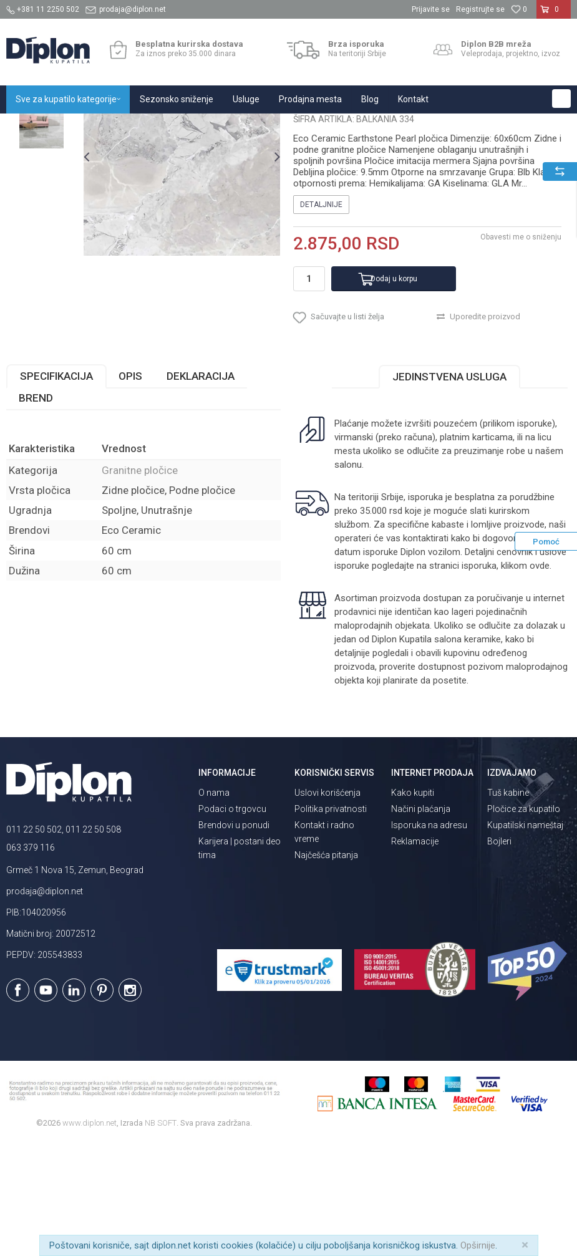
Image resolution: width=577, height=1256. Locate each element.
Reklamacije (415, 954)
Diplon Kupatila (33, 127)
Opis (130, 489)
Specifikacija (56, 489)
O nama (214, 906)
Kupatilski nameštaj (525, 938)
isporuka (479, 679)
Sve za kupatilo (97, 127)
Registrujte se (480, 9)
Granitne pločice (199, 127)
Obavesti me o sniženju (520, 350)
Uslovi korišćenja (327, 906)
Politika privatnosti (330, 922)
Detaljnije (321, 318)
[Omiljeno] (519, 9)
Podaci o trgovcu (232, 922)
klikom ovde (525, 679)
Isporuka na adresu (429, 938)
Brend (36, 511)
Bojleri (499, 954)
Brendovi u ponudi (233, 938)
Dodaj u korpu (394, 391)
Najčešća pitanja (326, 968)
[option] (41, 194)
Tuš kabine (508, 906)
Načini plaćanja (420, 922)
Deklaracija (201, 489)
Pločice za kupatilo (523, 922)
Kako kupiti (412, 906)
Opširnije (477, 1245)
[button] (561, 98)
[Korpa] (553, 14)
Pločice (148, 127)
